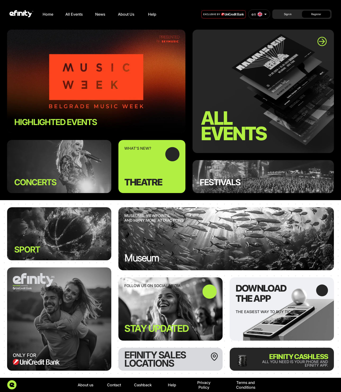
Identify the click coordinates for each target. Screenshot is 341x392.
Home (48, 14)
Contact (114, 385)
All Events (74, 14)
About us (85, 385)
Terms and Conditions (245, 385)
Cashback (143, 385)
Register (316, 14)
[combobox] (259, 14)
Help (152, 14)
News (100, 14)
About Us (126, 14)
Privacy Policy (204, 385)
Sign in (288, 14)
